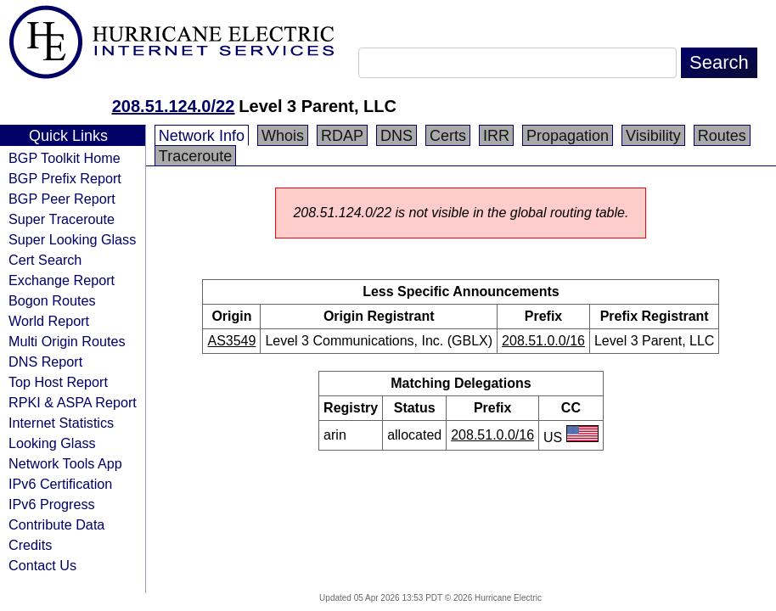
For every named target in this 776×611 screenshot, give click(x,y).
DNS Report (45, 361)
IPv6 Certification (60, 483)
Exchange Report (61, 280)
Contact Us (42, 565)
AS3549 (231, 341)
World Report (48, 320)
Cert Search (45, 259)
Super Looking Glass (72, 239)
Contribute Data (56, 524)
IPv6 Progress (51, 504)
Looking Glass (52, 443)
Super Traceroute (61, 219)
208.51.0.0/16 (543, 341)
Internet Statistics (61, 422)
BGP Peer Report (61, 198)
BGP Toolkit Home (64, 157)
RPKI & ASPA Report (72, 402)
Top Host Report (58, 382)
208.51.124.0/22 (173, 106)
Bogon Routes (52, 300)
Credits (30, 544)
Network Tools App (65, 463)
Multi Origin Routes (67, 341)
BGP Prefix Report (64, 178)
